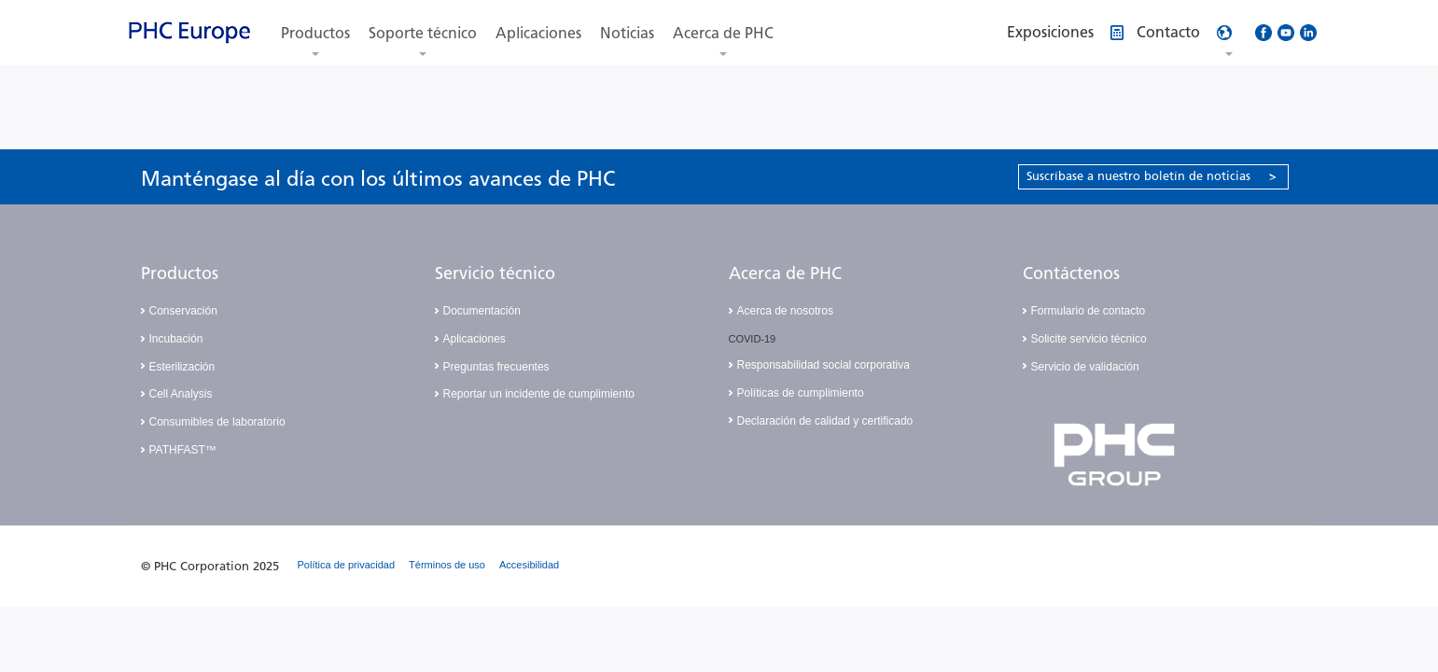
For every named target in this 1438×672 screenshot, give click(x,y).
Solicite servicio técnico (1089, 338)
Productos (315, 33)
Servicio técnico (495, 273)
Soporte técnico (423, 33)
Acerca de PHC (723, 33)
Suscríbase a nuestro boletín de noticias (1151, 176)
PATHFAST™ (182, 449)
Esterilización (182, 366)
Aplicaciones (538, 33)
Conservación (183, 310)
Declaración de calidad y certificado (825, 420)
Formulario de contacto (1088, 310)
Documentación (482, 310)
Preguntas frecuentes (496, 366)
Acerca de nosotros (785, 310)
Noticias (627, 33)
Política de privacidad (347, 564)
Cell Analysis (181, 393)
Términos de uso (447, 564)
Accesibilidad (529, 564)
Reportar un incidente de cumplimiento (539, 393)
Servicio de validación (1085, 366)
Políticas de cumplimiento (800, 392)
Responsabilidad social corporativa (823, 364)
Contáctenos (1071, 273)
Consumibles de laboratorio (217, 421)
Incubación (176, 338)
